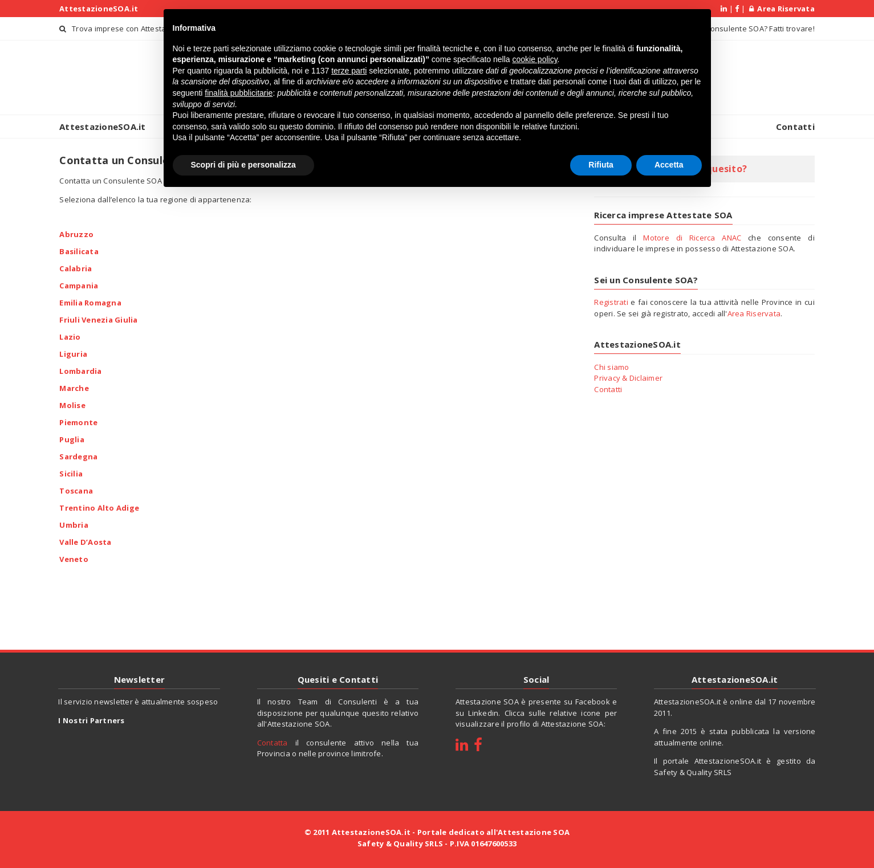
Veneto (73, 558)
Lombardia (80, 370)
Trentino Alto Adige (99, 507)
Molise (72, 405)
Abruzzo (76, 234)
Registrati (611, 302)
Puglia (71, 439)
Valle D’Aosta (85, 541)
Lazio (69, 336)
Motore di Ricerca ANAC (692, 238)
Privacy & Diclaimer (628, 378)
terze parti (349, 69)
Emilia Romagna (90, 302)
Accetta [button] (669, 163)
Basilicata (79, 251)
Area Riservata (782, 8)
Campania (78, 285)
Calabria (75, 268)
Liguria (73, 353)
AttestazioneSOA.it (99, 8)
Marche (74, 387)
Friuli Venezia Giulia (98, 319)
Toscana (76, 490)
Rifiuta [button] (600, 163)
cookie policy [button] (534, 58)
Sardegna (78, 456)
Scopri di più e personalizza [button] (243, 163)
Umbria (73, 524)
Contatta (272, 742)
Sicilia (71, 473)
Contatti (795, 126)
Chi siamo (611, 367)
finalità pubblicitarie (239, 91)
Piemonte (78, 422)
